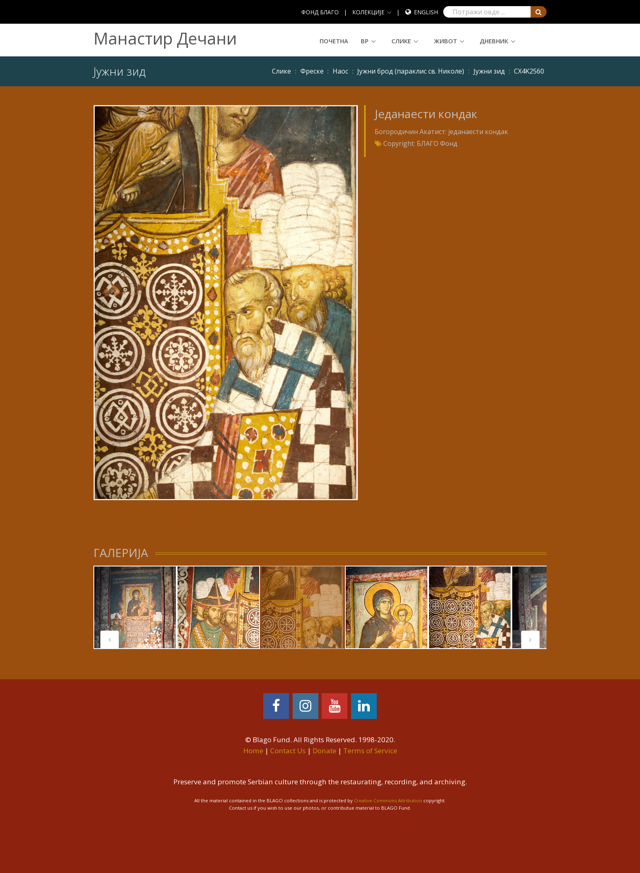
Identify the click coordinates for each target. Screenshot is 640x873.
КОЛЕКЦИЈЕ (368, 12)
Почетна (334, 41)
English (426, 12)
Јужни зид (489, 71)
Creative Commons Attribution (388, 800)
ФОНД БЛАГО (320, 12)
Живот (445, 41)
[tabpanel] (135, 607)
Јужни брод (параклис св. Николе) (410, 71)
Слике (401, 41)
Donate (324, 750)
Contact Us (288, 750)
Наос (340, 71)
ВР (365, 41)
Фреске (312, 71)
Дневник (494, 41)
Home (253, 750)
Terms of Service (370, 750)
